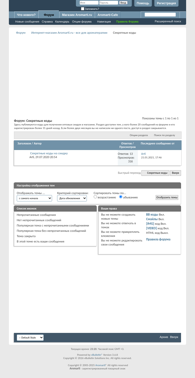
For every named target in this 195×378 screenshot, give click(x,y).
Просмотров (127, 147)
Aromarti (100, 365)
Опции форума (81, 21)
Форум (49, 15)
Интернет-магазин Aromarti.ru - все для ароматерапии (69, 32)
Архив (164, 337)
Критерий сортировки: (73, 193)
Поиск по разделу (164, 135)
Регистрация (166, 3)
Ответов (126, 143)
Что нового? (26, 15)
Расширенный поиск (168, 21)
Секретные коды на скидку (49, 153)
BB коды (152, 214)
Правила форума (158, 239)
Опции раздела (139, 135)
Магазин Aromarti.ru (77, 15)
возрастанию (105, 197)
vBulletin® (97, 354)
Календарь (62, 21)
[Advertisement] (104, 71)
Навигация (104, 21)
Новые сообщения (27, 21)
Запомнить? (90, 9)
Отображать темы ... (31, 193)
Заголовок (24, 143)
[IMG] (150, 223)
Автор (38, 143)
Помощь (143, 3)
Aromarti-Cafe (108, 15)
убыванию (128, 197)
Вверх (175, 173)
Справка (47, 21)
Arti (31, 157)
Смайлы (152, 219)
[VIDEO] (151, 228)
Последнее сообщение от (157, 143)
